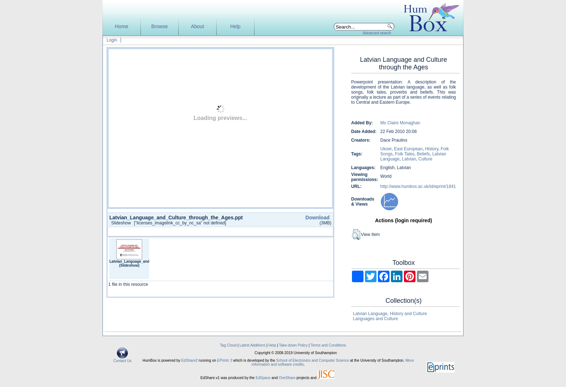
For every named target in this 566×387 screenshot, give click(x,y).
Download (317, 217)
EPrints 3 (224, 360)
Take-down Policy (293, 345)
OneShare (287, 378)
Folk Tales (404, 153)
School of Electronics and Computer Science (312, 360)
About (197, 26)
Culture (425, 159)
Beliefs (423, 153)
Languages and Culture (375, 318)
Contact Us (122, 359)
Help (235, 26)
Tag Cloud (228, 345)
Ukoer (386, 148)
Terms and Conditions (328, 345)
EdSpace (263, 378)
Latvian (409, 159)
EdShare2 (189, 360)
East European (408, 148)
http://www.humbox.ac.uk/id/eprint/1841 (418, 186)
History (431, 148)
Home (122, 26)
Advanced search (377, 33)
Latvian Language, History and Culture (390, 313)
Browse (159, 26)
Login (111, 40)
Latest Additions (252, 345)
